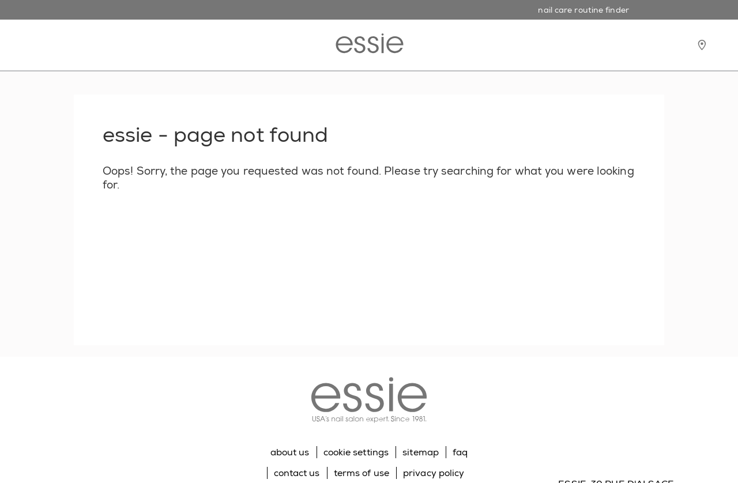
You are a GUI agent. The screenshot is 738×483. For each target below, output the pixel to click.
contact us (297, 473)
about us (290, 452)
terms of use (361, 473)
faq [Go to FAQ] (460, 452)
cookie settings (356, 452)
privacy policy (433, 473)
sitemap (420, 452)
